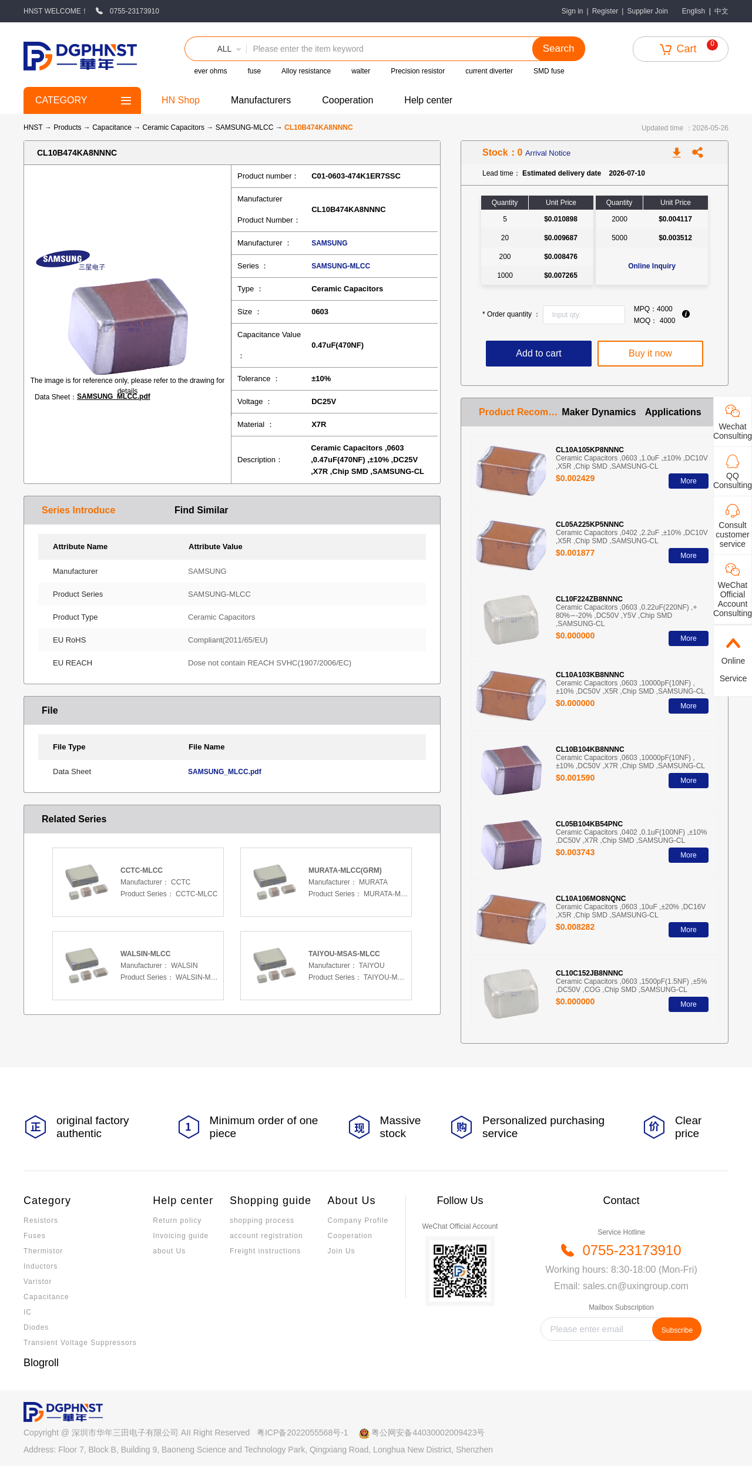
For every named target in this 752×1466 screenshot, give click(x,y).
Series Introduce (78, 510)
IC (28, 1312)
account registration (266, 1236)
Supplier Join (647, 11)
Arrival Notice (547, 153)
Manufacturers (261, 100)
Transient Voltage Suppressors (80, 1343)
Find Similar (201, 510)
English (693, 11)
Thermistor (43, 1251)
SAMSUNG (329, 243)
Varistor (38, 1281)
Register (605, 11)
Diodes (36, 1327)
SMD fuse (549, 71)
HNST (33, 127)
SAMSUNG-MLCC (246, 127)
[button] (215, 48)
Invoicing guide (181, 1236)
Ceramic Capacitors (175, 127)
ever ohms (210, 71)
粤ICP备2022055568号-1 (302, 1432)
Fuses (35, 1236)
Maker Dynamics (599, 412)
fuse (254, 71)
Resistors (41, 1220)
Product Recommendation (520, 412)
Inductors (41, 1266)
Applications (673, 412)
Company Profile (358, 1220)
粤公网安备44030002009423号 (428, 1432)
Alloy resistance (306, 71)
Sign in (572, 11)
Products (67, 127)
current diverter (489, 71)
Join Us (341, 1251)
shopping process (262, 1220)
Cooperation (347, 100)
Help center (428, 100)
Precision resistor (418, 71)
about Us (169, 1251)
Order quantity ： (511, 314)
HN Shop (181, 100)
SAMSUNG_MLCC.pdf (113, 396)
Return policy (177, 1220)
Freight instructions (265, 1251)
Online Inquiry (652, 266)
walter (360, 71)
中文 (721, 11)
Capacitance (112, 127)
